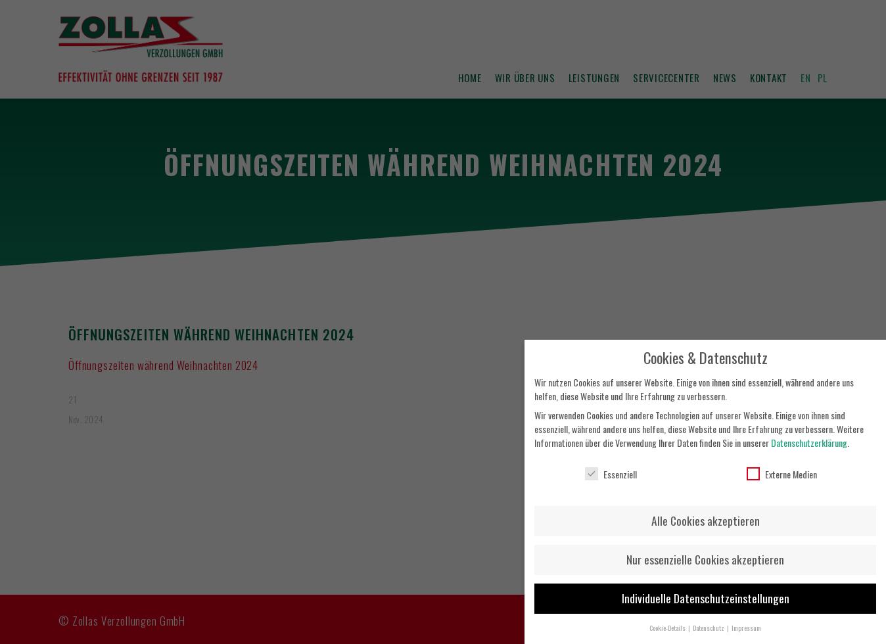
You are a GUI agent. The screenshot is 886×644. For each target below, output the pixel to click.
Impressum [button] (746, 620)
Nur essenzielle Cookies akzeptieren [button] (705, 552)
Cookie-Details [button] (668, 620)
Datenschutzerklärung (809, 435)
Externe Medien (782, 466)
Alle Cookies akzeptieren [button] (705, 513)
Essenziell (611, 466)
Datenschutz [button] (709, 620)
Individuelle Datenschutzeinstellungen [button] (705, 590)
